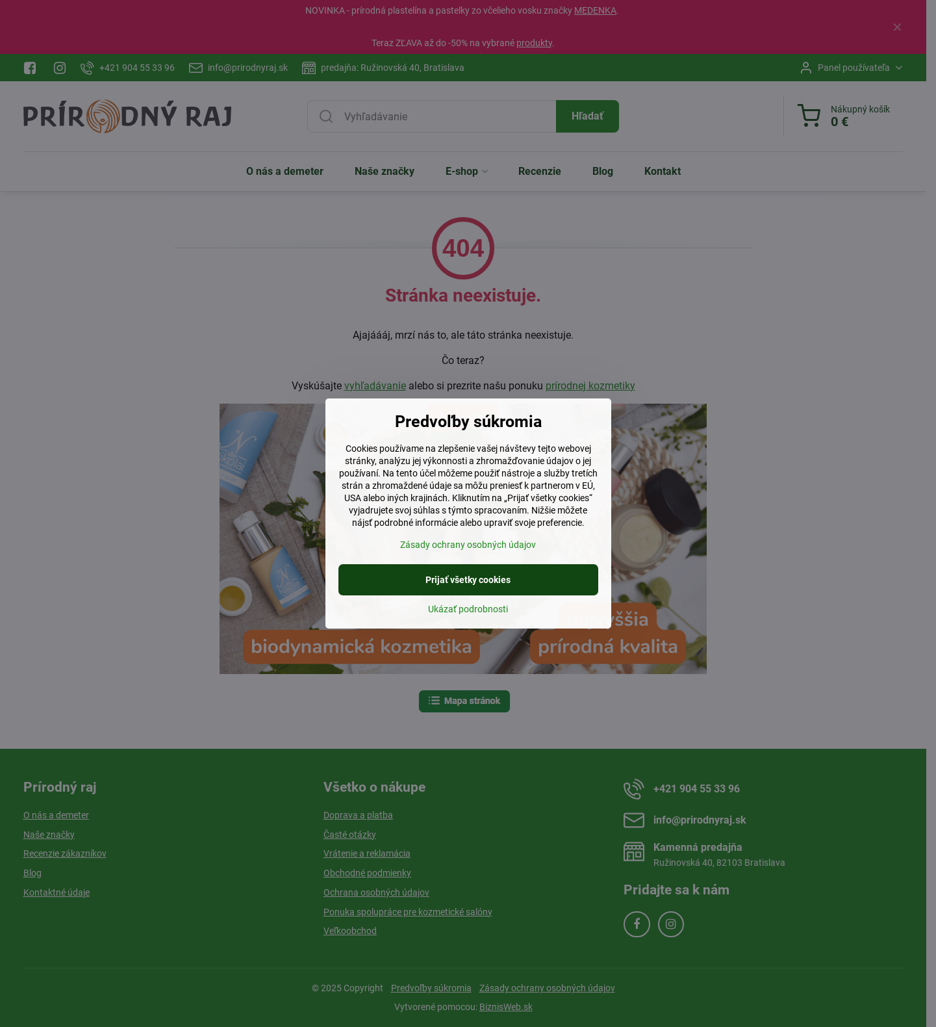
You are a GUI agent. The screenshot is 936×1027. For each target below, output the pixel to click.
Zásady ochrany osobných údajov (468, 545)
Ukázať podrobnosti (468, 609)
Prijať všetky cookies (468, 580)
